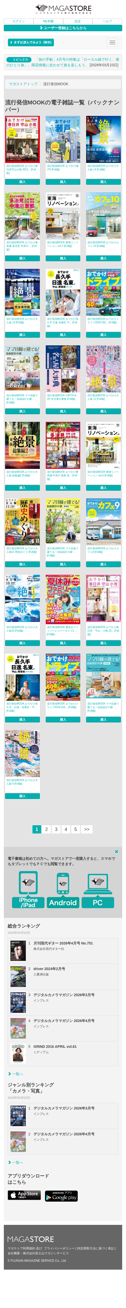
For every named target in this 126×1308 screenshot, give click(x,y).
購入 (22, 182)
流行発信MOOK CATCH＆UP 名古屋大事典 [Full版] (62, 397)
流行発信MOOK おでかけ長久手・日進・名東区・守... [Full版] (22, 707)
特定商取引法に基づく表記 (95, 1248)
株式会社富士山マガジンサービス (46, 1253)
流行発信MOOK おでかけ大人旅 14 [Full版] (103, 167)
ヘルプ (107, 21)
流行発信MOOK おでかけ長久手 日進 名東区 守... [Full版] (62, 322)
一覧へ (15, 1074)
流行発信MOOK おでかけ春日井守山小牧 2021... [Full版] (22, 169)
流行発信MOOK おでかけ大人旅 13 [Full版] (22, 320)
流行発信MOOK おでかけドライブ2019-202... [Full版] (62, 705)
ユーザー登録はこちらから (63, 28)
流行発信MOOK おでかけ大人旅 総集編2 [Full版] (22, 473)
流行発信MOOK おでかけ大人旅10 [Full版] (22, 629)
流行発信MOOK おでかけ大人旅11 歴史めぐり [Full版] (22, 550)
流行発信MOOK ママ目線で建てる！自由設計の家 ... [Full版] (22, 399)
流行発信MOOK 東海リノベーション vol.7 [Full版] (62, 244)
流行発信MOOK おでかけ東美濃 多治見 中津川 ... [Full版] (22, 246)
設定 (78, 21)
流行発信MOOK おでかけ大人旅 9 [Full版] (22, 782)
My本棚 (48, 21)
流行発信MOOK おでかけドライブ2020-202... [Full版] (103, 320)
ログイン (19, 21)
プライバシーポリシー (59, 1248)
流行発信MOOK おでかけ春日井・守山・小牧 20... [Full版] (103, 631)
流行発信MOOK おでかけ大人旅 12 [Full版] (103, 397)
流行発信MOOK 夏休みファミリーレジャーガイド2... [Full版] (62, 631)
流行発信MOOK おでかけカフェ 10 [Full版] (103, 244)
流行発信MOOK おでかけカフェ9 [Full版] (103, 550)
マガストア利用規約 (21, 1248)
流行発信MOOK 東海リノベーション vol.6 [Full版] (103, 473)
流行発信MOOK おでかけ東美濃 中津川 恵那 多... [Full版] (62, 475)
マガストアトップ (23, 84)
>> (86, 829)
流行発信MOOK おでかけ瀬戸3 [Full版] (62, 167)
